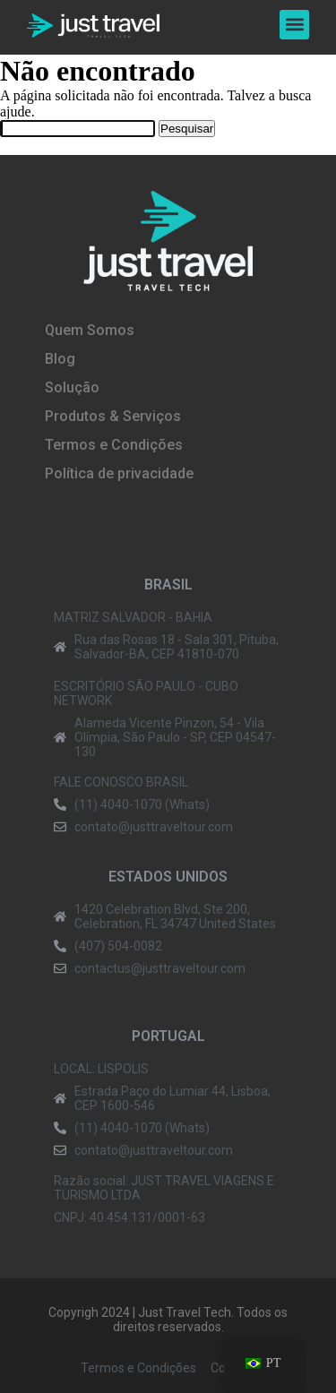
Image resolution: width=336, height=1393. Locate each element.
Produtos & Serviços (113, 416)
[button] (294, 24)
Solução (72, 387)
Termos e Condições (114, 444)
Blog (60, 358)
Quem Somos (89, 330)
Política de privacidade (119, 473)
